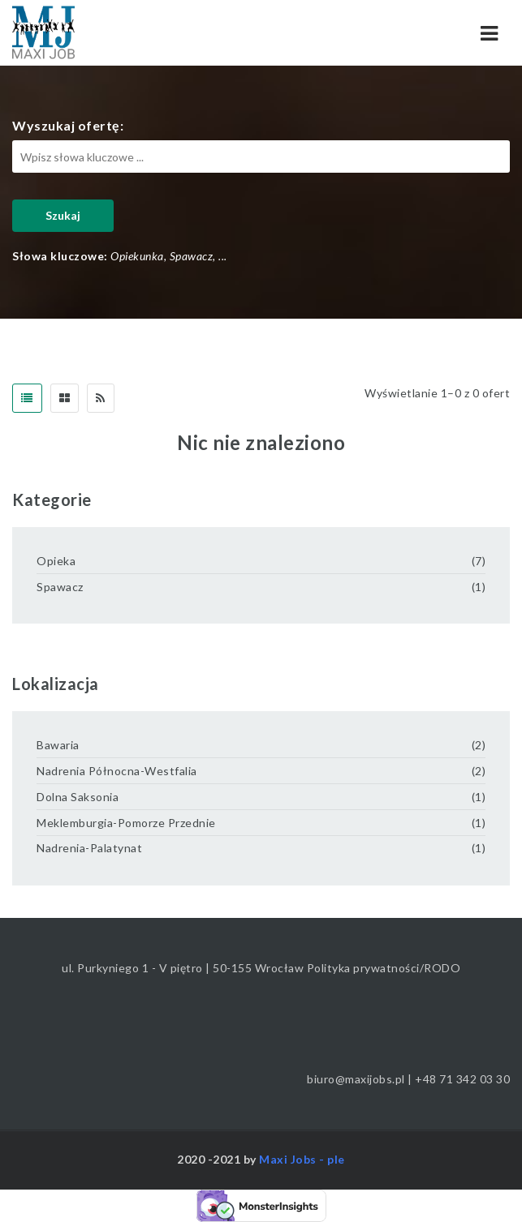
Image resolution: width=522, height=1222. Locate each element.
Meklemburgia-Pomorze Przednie (126, 823)
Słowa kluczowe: (60, 256)
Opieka (56, 561)
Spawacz (60, 587)
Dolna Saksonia (78, 797)
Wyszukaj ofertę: (67, 125)
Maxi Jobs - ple (302, 1159)
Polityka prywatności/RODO (384, 968)
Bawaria (58, 745)
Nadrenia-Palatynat (89, 848)
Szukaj (62, 215)
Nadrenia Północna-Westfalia (117, 771)
